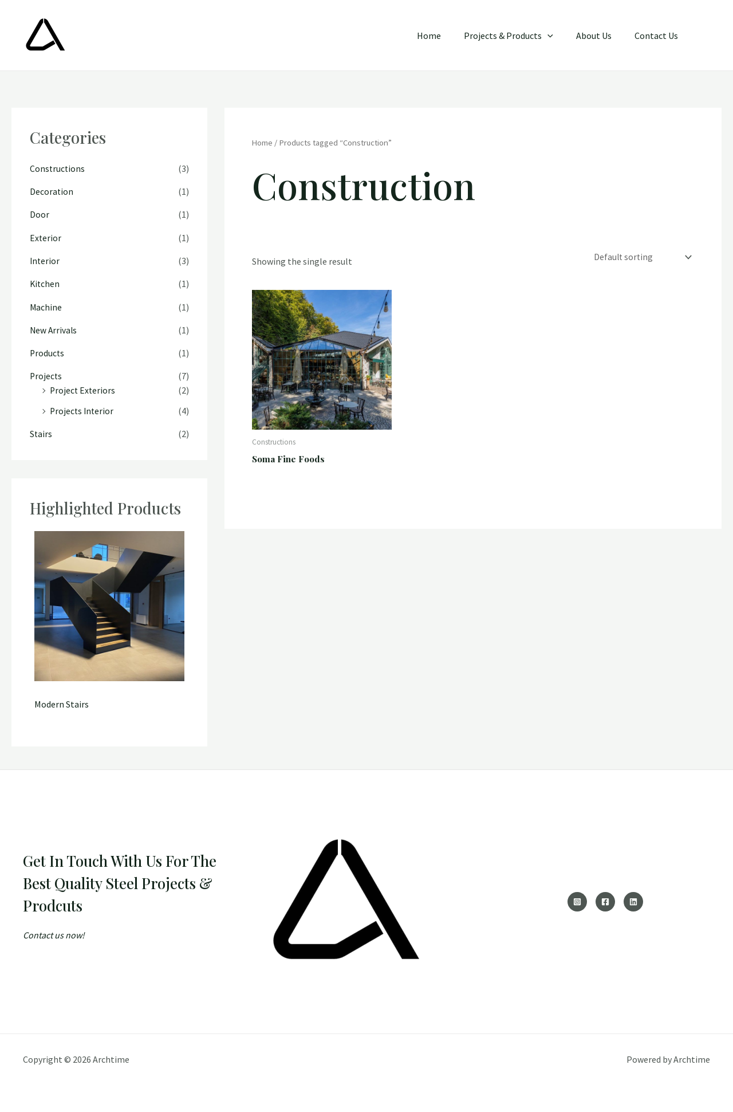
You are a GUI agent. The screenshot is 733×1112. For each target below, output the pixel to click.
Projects (46, 374)
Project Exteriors (83, 388)
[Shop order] (641, 257)
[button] (705, 35)
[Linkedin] (633, 899)
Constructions (58, 168)
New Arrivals (54, 329)
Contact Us (658, 35)
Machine (46, 306)
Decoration (52, 191)
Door (39, 214)
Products (47, 351)
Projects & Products (520, 35)
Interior (45, 260)
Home (445, 35)
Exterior (46, 237)
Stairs (41, 432)
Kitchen (45, 283)
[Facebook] (605, 899)
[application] (559, 35)
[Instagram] (577, 899)
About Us (600, 35)
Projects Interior (83, 409)
